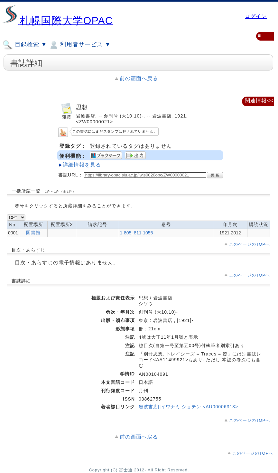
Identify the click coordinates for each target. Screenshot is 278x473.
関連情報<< (259, 100)
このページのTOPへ (249, 244)
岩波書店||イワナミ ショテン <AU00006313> (188, 406)
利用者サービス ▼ (80, 45)
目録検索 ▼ (25, 45)
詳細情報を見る (82, 164)
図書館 (33, 232)
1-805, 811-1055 (136, 232)
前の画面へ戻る (139, 78)
